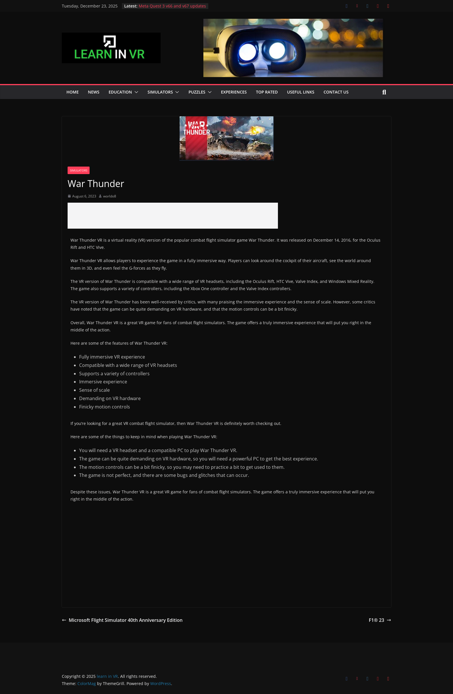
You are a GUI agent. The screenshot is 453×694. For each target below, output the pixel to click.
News (93, 92)
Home (72, 92)
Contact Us (336, 92)
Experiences (234, 92)
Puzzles (196, 92)
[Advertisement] (173, 216)
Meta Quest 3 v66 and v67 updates (172, 6)
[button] (135, 92)
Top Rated (267, 92)
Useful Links (300, 92)
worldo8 (109, 196)
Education (120, 92)
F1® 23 (380, 620)
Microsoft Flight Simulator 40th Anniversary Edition (122, 620)
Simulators (160, 92)
